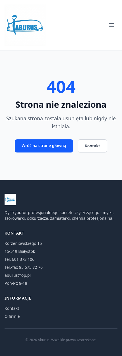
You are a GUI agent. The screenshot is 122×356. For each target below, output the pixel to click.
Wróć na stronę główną (44, 145)
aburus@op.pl (18, 275)
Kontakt (92, 145)
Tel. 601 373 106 (19, 259)
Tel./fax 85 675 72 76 (24, 267)
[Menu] (111, 25)
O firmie (12, 316)
